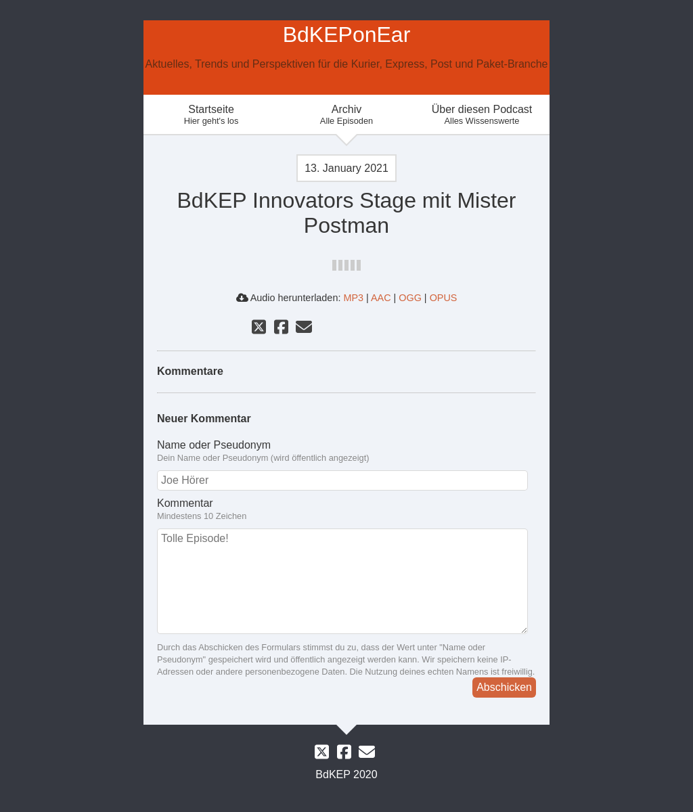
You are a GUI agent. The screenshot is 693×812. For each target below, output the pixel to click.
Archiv (346, 115)
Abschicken (504, 687)
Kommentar (346, 509)
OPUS (443, 297)
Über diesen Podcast (482, 115)
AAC (381, 297)
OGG (410, 297)
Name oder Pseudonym (346, 451)
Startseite (211, 115)
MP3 (353, 297)
